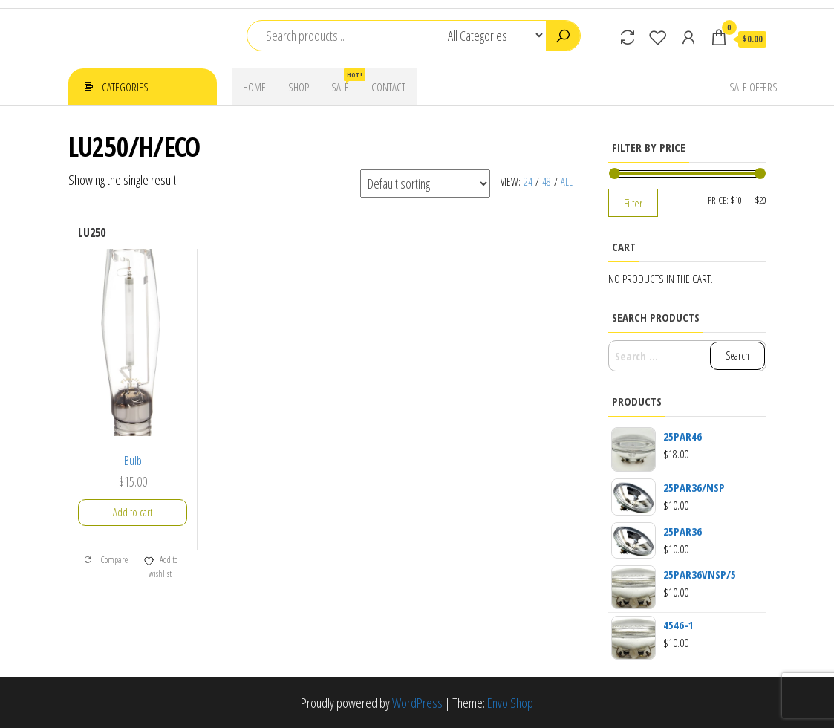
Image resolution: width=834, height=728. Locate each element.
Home (254, 86)
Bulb (133, 460)
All (567, 182)
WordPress (417, 703)
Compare (105, 559)
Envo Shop (510, 703)
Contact (388, 86)
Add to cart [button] (132, 512)
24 (528, 182)
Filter (633, 202)
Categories (125, 86)
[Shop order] (425, 183)
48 (546, 182)
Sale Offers (753, 86)
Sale (345, 81)
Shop (298, 86)
